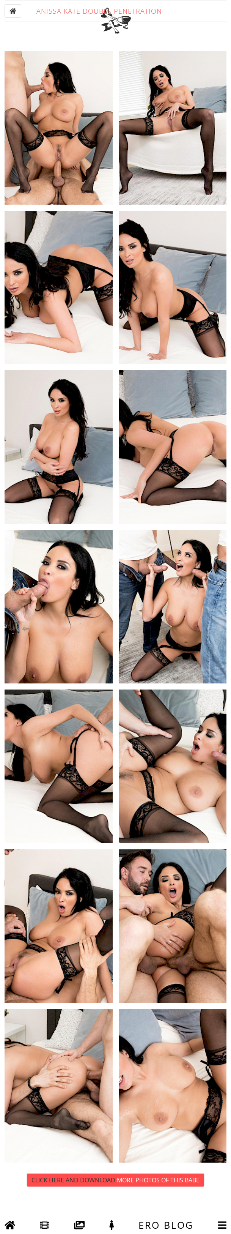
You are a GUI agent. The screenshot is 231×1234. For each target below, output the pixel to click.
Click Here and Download (115, 1202)
